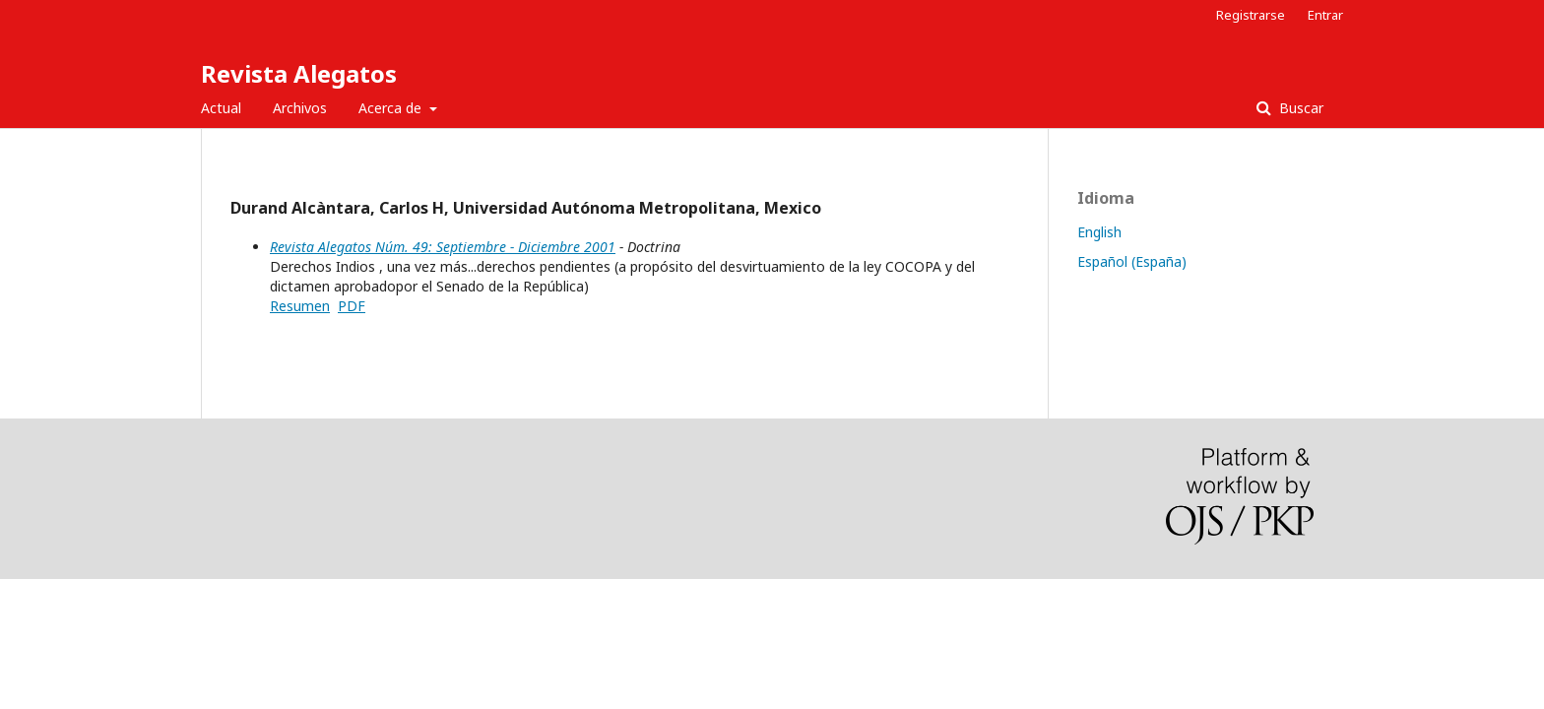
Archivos (300, 107)
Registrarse (1250, 15)
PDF (351, 305)
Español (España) (1132, 261)
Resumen (300, 305)
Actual (221, 107)
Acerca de (391, 107)
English (1099, 232)
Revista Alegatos (299, 73)
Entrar (1325, 15)
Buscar (1299, 107)
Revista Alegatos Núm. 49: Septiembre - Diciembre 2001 (442, 246)
